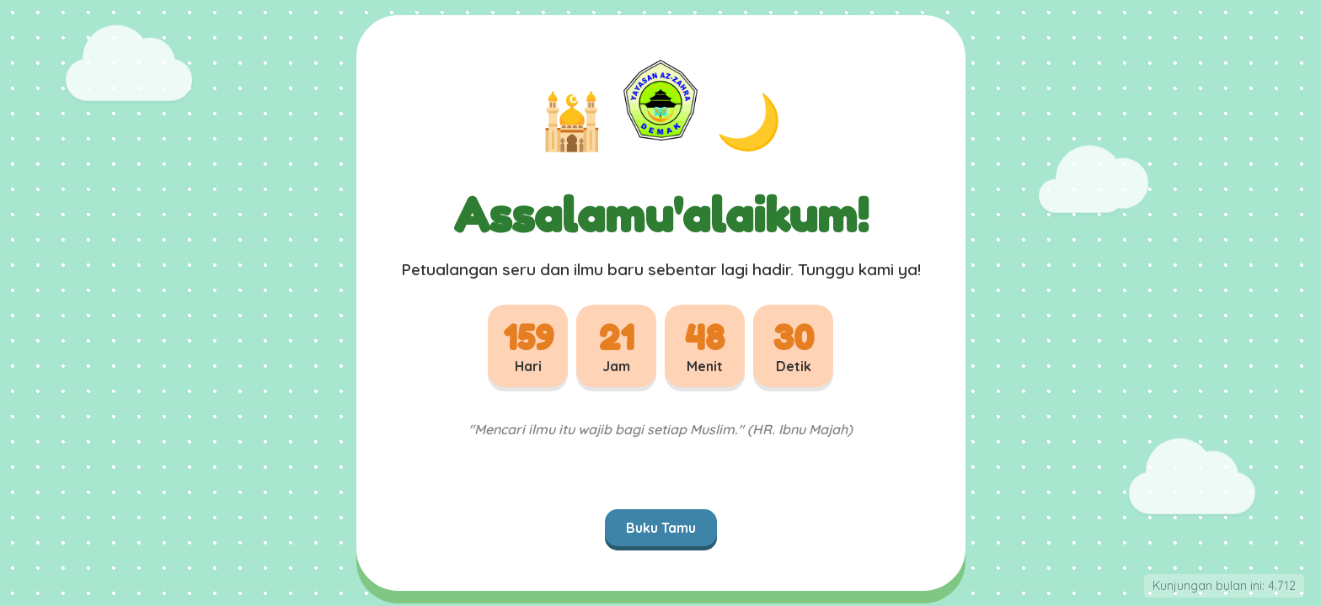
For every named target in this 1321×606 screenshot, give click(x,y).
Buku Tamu (661, 527)
